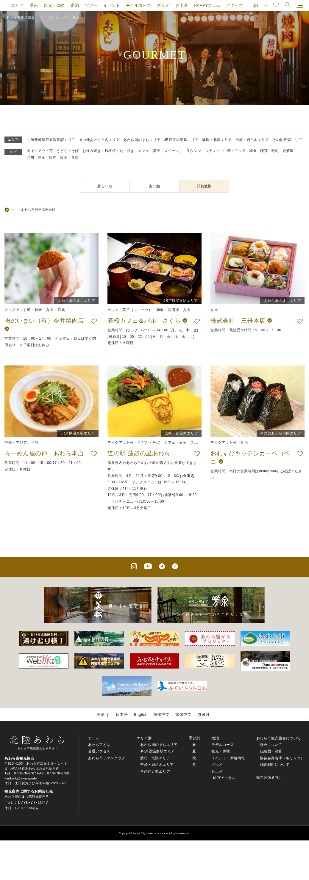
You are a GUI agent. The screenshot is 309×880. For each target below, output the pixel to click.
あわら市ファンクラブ (106, 758)
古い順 (154, 186)
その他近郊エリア (287, 140)
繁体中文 (183, 714)
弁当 (30, 158)
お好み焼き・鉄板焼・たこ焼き (108, 151)
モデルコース (138, 5)
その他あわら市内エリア (99, 140)
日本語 (122, 714)
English (140, 714)
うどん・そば (68, 151)
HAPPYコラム (207, 5)
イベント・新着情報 (228, 758)
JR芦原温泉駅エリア (181, 140)
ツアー (91, 5)
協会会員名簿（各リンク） (282, 758)
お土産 (181, 5)
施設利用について (275, 765)
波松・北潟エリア (217, 140)
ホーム (93, 738)
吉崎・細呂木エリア (252, 140)
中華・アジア (234, 151)
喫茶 (264, 151)
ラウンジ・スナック (203, 151)
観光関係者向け (269, 777)
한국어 (203, 714)
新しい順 (104, 186)
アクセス (234, 5)
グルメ (163, 5)
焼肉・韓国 (58, 158)
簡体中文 (161, 714)
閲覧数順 (204, 186)
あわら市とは (99, 745)
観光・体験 (54, 5)
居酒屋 (288, 151)
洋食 (41, 158)
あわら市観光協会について (278, 738)
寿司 (275, 151)
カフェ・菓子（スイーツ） (160, 151)
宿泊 (75, 5)
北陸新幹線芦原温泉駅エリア (51, 140)
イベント (111, 5)
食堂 (75, 158)
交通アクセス (99, 751)
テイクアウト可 (40, 151)
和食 (253, 151)
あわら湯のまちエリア (141, 140)
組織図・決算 (271, 751)
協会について (271, 745)
